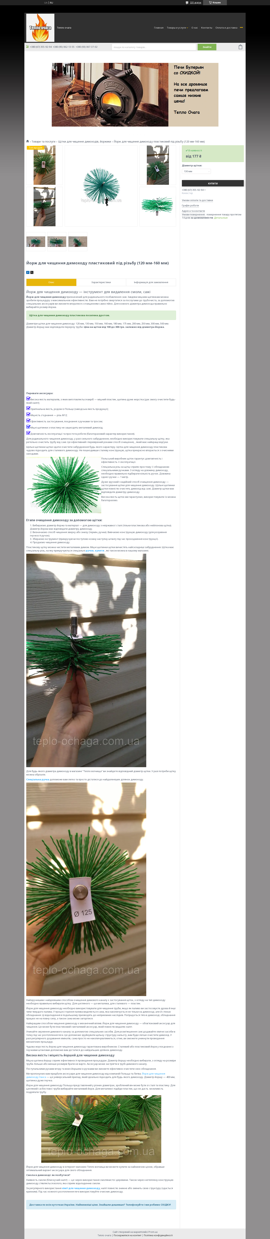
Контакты (206, 27)
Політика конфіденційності (158, 1235)
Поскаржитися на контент (127, 1235)
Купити (213, 183)
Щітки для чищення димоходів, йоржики (84, 141)
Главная (159, 27)
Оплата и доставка (226, 27)
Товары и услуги (176, 27)
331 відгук (195, 2)
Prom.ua (153, 1232)
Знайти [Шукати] (207, 47)
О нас (194, 27)
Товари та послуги (43, 141)
